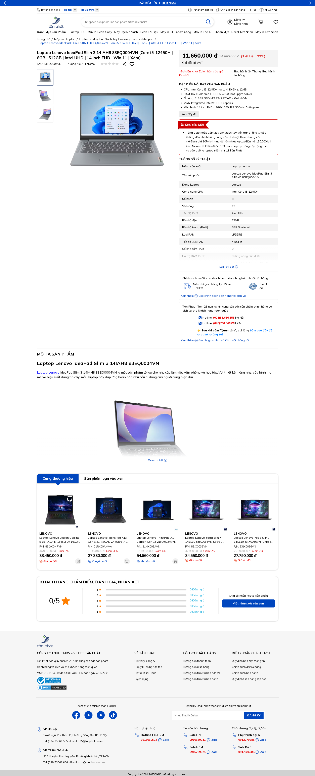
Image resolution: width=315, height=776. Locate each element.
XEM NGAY (169, 3)
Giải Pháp (150, 672)
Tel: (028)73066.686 (55, 762)
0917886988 (246, 752)
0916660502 (149, 739)
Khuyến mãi (268, 10)
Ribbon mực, (221, 32)
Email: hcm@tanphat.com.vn (87, 762)
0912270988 (246, 739)
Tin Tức (252, 9)
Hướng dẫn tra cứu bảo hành (200, 679)
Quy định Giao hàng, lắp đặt (249, 679)
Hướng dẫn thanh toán (197, 660)
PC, (84, 32)
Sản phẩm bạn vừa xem (104, 478)
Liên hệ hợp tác (152, 666)
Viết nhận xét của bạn (248, 603)
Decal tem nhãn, (242, 32)
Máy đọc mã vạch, (126, 32)
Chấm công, (184, 32)
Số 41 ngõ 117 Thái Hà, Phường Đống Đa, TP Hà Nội (75, 735)
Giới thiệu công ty (144, 660)
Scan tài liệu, (149, 32)
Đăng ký (239, 19)
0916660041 (197, 739)
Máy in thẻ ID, (203, 32)
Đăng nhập (241, 23)
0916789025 (197, 752)
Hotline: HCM (219, 323)
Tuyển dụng (141, 679)
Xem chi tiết (228, 266)
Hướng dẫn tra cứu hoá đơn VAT (202, 672)
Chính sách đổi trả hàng (246, 666)
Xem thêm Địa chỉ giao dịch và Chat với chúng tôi (215, 340)
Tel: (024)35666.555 (55, 741)
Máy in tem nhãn (267, 32)
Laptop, (75, 32)
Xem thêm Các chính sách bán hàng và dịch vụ (213, 296)
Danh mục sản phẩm (51, 32)
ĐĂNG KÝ (253, 715)
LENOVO (89, 64)
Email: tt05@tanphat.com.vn (87, 741)
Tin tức (138, 672)
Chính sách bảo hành (245, 672)
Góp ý (138, 666)
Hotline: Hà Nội (221, 318)
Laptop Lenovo (48, 372)
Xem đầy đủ (188, 114)
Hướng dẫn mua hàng (196, 666)
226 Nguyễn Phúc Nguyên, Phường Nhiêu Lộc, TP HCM (76, 756)
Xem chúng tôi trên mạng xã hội (97, 705)
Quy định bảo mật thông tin (248, 660)
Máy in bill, (167, 32)
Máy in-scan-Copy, (100, 32)
